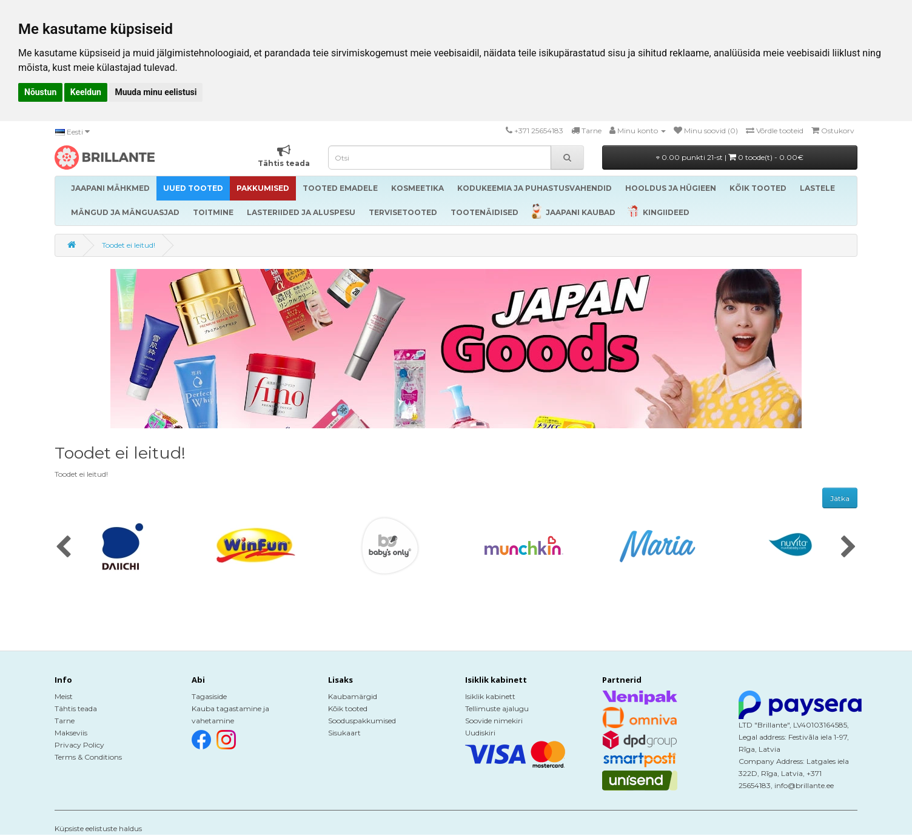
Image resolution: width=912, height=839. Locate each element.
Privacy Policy (79, 744)
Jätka (840, 498)
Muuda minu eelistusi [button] (155, 92)
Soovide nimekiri (494, 720)
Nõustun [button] (40, 92)
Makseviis (71, 732)
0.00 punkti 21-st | (729, 157)
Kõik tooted (347, 708)
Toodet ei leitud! (128, 245)
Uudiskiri (480, 732)
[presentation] (63, 548)
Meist (64, 696)
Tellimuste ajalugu (497, 708)
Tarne (65, 720)
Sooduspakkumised (362, 720)
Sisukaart (344, 732)
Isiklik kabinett (490, 696)
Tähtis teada (76, 708)
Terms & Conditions (88, 756)
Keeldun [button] (85, 92)
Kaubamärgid (352, 696)
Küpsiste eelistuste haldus (98, 828)
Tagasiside (209, 696)
